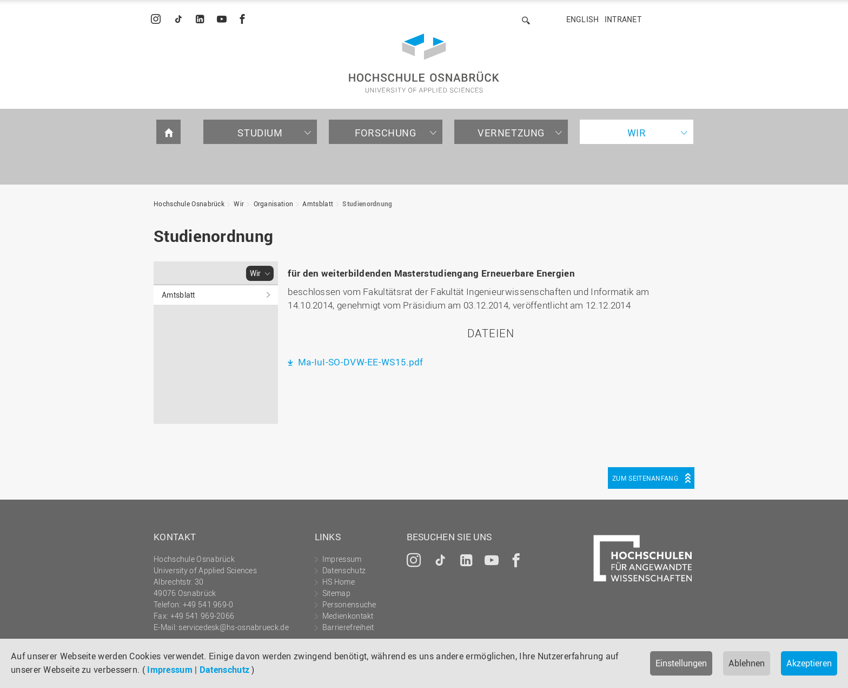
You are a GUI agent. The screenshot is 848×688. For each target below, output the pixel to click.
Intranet (623, 19)
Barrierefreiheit (348, 627)
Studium (259, 132)
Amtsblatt (317, 203)
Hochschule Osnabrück (189, 203)
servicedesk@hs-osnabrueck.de (233, 627)
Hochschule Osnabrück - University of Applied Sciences (424, 63)
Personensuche (349, 604)
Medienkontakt (348, 616)
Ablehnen (746, 663)
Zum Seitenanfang (645, 478)
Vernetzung (511, 132)
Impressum (170, 670)
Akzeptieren (809, 663)
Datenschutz (224, 670)
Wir (636, 132)
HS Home (338, 581)
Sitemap (336, 593)
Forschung (385, 132)
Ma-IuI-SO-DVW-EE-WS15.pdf (359, 362)
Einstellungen (681, 663)
